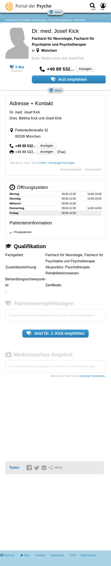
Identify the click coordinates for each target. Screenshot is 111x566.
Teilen (14, 467)
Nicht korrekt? (93, 169)
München (79, 20)
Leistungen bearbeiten (92, 376)
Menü (55, 12)
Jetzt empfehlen (55, 333)
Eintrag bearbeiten (71, 169)
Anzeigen (85, 69)
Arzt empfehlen (69, 79)
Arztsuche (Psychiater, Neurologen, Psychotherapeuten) (38, 20)
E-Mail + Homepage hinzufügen (56, 162)
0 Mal (17, 67)
